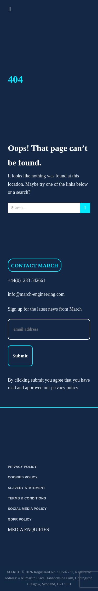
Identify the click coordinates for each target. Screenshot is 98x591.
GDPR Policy (20, 519)
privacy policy (64, 387)
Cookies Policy (23, 477)
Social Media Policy (27, 509)
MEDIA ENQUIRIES (28, 529)
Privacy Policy (22, 467)
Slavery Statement (26, 488)
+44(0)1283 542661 (26, 280)
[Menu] (12, 9)
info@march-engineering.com (36, 294)
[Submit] (85, 208)
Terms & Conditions (27, 498)
